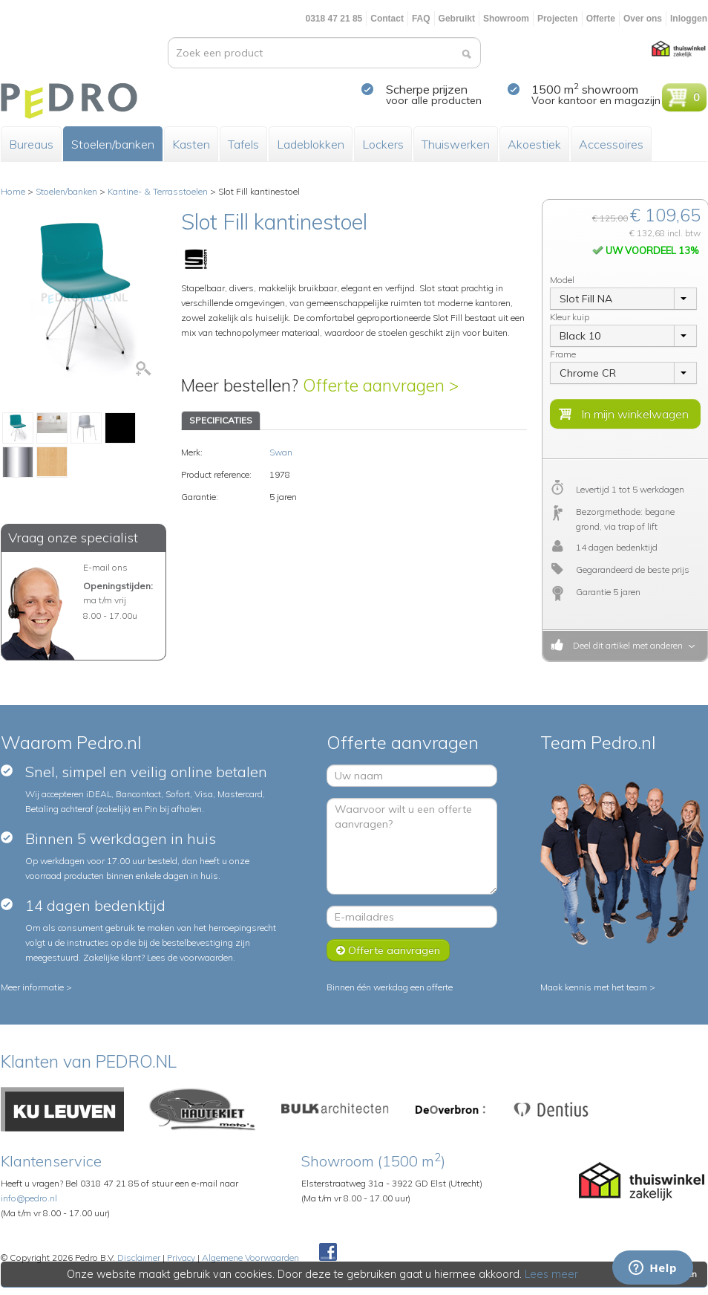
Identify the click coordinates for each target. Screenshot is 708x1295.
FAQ (421, 18)
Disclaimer (138, 1257)
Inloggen (688, 18)
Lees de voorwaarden (190, 957)
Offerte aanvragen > (381, 385)
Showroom (506, 18)
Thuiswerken (456, 144)
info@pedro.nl (29, 1198)
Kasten (191, 144)
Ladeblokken (310, 144)
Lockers (383, 144)
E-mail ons (105, 567)
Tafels (243, 144)
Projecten (557, 18)
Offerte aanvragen (388, 950)
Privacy (181, 1257)
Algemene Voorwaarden (250, 1257)
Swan (280, 452)
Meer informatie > (36, 987)
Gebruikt (457, 18)
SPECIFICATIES (220, 420)
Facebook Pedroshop (328, 1252)
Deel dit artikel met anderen (625, 645)
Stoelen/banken (112, 144)
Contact (387, 18)
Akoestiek (534, 144)
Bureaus (31, 144)
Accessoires (611, 144)
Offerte (600, 18)
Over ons (642, 18)
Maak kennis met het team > (597, 987)
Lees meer (552, 1274)
